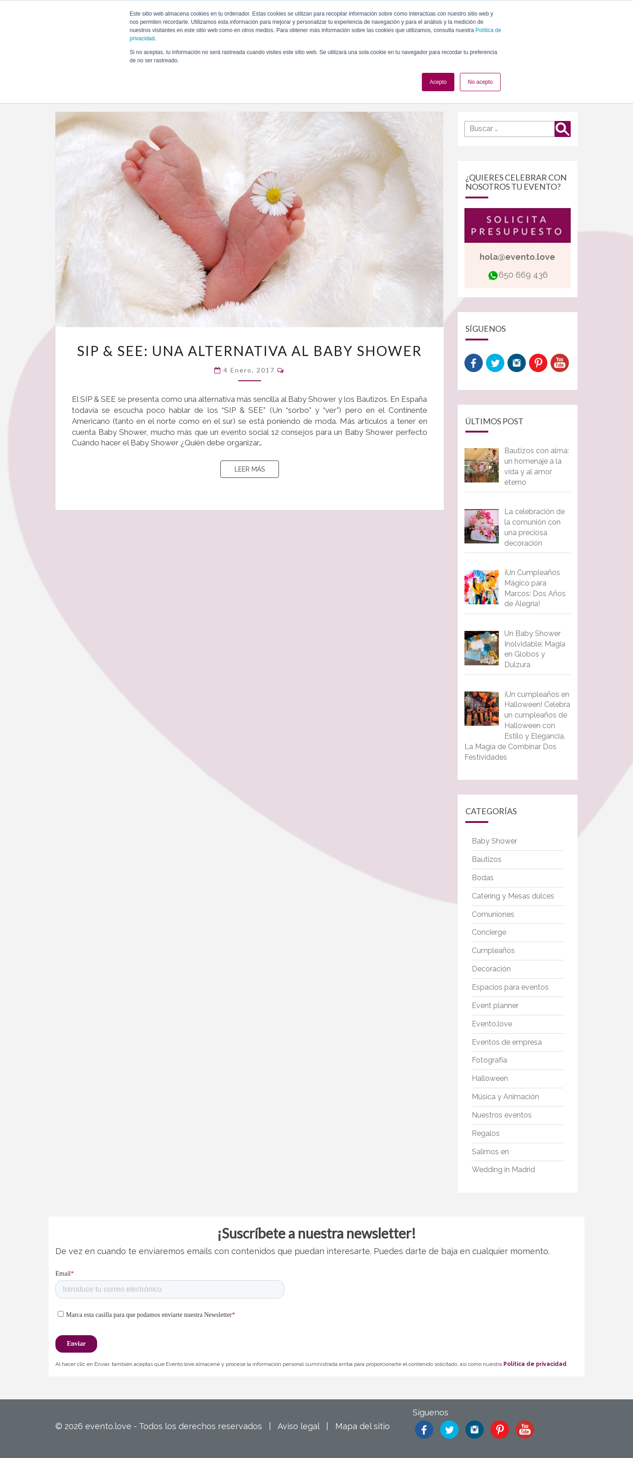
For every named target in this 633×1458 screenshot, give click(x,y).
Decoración (491, 969)
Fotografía (489, 1060)
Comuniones (493, 914)
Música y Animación (505, 1096)
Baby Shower (494, 841)
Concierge (489, 932)
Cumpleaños (493, 950)
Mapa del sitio (362, 1426)
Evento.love (492, 1024)
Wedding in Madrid (503, 1169)
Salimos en (490, 1151)
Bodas (483, 877)
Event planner (495, 1005)
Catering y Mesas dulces (513, 896)
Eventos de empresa (507, 1042)
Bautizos (487, 859)
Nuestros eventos (502, 1115)
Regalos (486, 1133)
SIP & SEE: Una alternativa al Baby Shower (249, 350)
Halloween (490, 1078)
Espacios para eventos (510, 987)
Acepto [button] (438, 82)
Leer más (257, 468)
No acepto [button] (480, 82)
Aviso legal (298, 1426)
